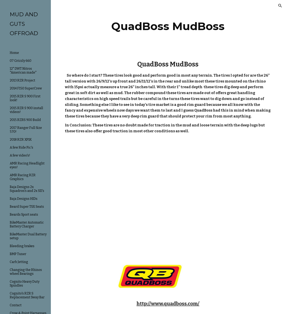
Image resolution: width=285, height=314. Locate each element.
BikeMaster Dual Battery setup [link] (28, 236)
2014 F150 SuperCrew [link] (26, 88)
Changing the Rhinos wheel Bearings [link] (26, 272)
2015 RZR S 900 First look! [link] (25, 98)
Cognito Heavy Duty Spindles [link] (24, 283)
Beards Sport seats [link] (24, 214)
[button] (280, 6)
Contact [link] (16, 305)
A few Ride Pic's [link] (21, 147)
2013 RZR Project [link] (22, 80)
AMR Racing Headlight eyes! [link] (27, 165)
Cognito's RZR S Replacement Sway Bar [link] (27, 295)
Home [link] (14, 53)
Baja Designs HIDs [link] (23, 199)
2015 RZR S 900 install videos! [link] (26, 110)
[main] (168, 26)
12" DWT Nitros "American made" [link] (23, 70)
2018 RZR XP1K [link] (21, 139)
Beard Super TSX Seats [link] (27, 207)
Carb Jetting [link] (19, 262)
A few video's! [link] (20, 155)
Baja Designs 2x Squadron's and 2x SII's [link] (27, 189)
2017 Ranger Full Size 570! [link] (26, 130)
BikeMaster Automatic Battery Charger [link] (27, 224)
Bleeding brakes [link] (22, 246)
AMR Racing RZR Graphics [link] (23, 177)
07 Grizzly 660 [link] (20, 61)
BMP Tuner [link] (18, 254)
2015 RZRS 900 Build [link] (25, 120)
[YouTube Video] (150, 173)
